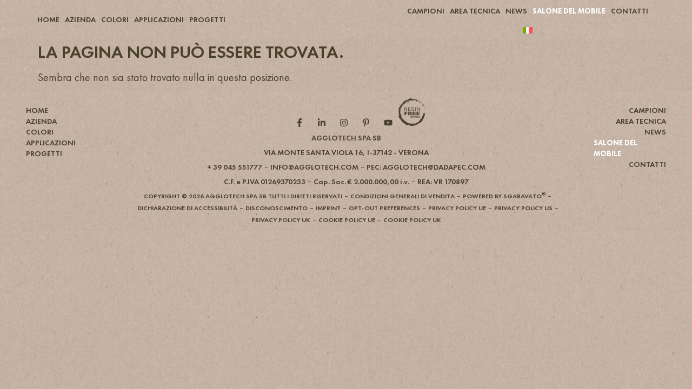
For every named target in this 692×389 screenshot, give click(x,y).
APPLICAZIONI (159, 19)
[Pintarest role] (368, 141)
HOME (48, 19)
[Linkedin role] (324, 141)
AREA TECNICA (475, 11)
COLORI (115, 19)
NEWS (516, 11)
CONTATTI (629, 11)
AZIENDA (80, 19)
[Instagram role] (346, 141)
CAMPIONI (425, 11)
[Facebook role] (302, 141)
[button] (346, 171)
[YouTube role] (390, 141)
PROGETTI (207, 19)
